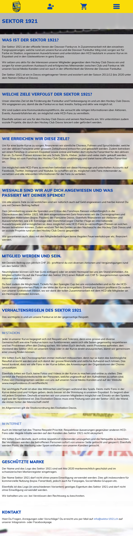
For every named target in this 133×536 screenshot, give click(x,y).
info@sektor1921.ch (106, 518)
